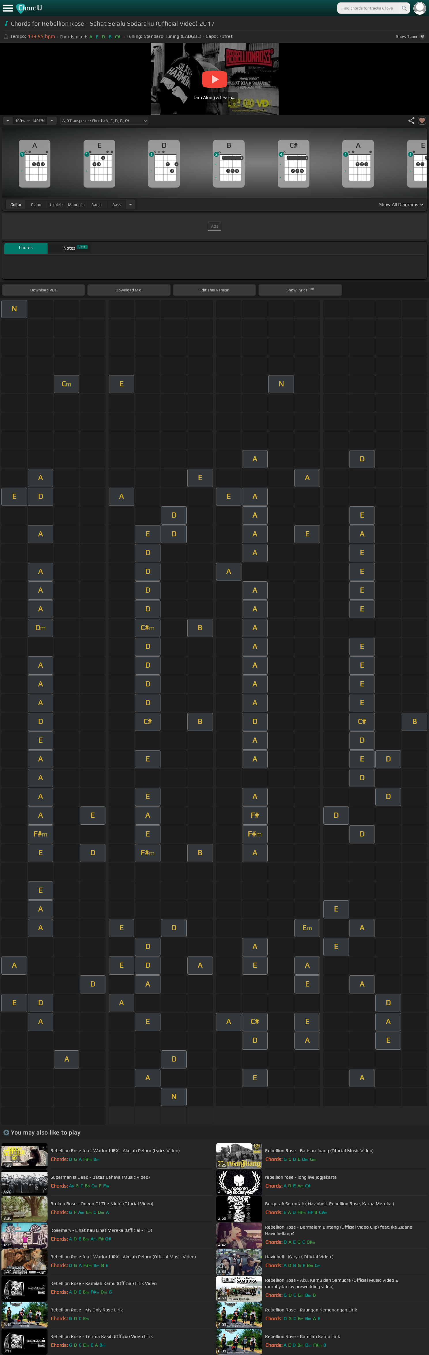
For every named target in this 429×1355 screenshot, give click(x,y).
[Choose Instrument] (130, 204)
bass (116, 204)
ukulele (56, 204)
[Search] (404, 8)
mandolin (76, 204)
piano (36, 204)
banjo (96, 204)
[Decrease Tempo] (8, 121)
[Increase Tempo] (52, 121)
